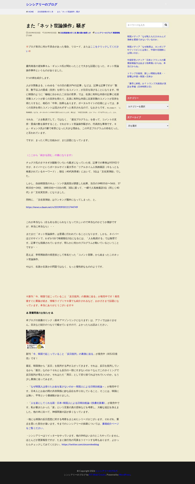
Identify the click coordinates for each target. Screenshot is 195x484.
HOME (31, 12)
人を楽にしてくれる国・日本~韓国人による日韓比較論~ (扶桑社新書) (68, 402)
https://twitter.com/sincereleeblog (80, 444)
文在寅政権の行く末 (45, 12)
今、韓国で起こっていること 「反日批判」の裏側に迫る (63, 353)
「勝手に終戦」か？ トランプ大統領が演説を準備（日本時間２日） (146, 85)
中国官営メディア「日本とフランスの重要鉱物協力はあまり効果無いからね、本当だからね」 (146, 63)
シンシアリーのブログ (41, 4)
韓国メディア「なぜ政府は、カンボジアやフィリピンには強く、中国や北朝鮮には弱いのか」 (146, 49)
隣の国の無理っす (84, 33)
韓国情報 (116, 33)
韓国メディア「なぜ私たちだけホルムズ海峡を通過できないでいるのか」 (146, 38)
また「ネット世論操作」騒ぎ (68, 12)
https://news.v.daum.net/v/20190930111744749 (52, 207)
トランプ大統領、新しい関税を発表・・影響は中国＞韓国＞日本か (146, 75)
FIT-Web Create (97, 474)
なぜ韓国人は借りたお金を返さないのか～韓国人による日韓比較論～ (68, 386)
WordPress (125, 474)
